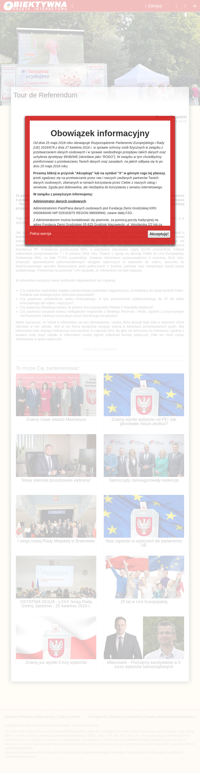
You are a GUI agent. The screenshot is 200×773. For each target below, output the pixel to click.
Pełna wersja (40, 234)
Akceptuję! (159, 234)
